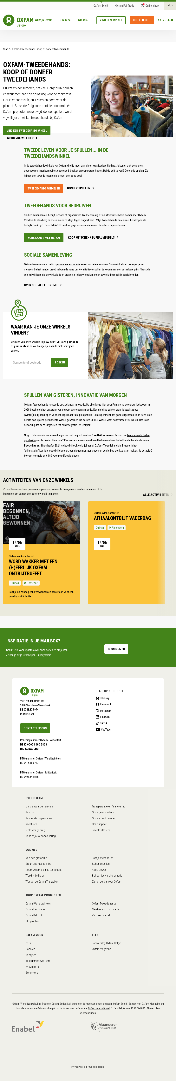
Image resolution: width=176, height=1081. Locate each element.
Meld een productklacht (106, 909)
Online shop (152, 5)
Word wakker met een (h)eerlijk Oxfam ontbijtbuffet (33, 567)
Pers (28, 943)
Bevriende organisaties (38, 818)
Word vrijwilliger (20, 138)
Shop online (32, 921)
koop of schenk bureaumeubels (91, 237)
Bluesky (105, 698)
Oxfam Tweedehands (104, 903)
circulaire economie (69, 264)
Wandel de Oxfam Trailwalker (42, 881)
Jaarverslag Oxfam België (106, 943)
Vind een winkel (111, 20)
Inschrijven (116, 649)
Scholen (30, 949)
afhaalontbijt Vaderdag (122, 518)
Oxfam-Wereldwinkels (38, 903)
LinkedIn (105, 717)
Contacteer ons (35, 728)
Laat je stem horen (102, 858)
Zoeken (168, 20)
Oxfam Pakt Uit (33, 915)
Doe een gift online (36, 858)
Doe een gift (142, 20)
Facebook (106, 704)
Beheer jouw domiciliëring (40, 836)
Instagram (105, 711)
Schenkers (31, 972)
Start (5, 49)
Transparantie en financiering (108, 806)
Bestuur (29, 812)
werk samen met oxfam (44, 238)
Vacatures (31, 824)
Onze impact (99, 824)
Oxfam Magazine (101, 949)
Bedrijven (30, 955)
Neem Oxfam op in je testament (43, 870)
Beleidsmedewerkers (37, 961)
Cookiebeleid (97, 1066)
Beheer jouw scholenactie (107, 875)
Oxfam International (99, 1008)
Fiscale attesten (101, 830)
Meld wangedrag (35, 830)
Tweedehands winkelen (44, 188)
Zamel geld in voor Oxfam (106, 881)
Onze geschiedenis (103, 812)
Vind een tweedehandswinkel (27, 130)
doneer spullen (78, 188)
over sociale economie (41, 285)
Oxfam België (101, 5)
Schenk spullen (101, 863)
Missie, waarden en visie (39, 806)
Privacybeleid (44, 655)
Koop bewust (99, 870)
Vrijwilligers (32, 967)
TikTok (104, 723)
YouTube (106, 729)
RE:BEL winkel (98, 420)
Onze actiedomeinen (104, 818)
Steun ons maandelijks (38, 863)
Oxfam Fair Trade (124, 5)
